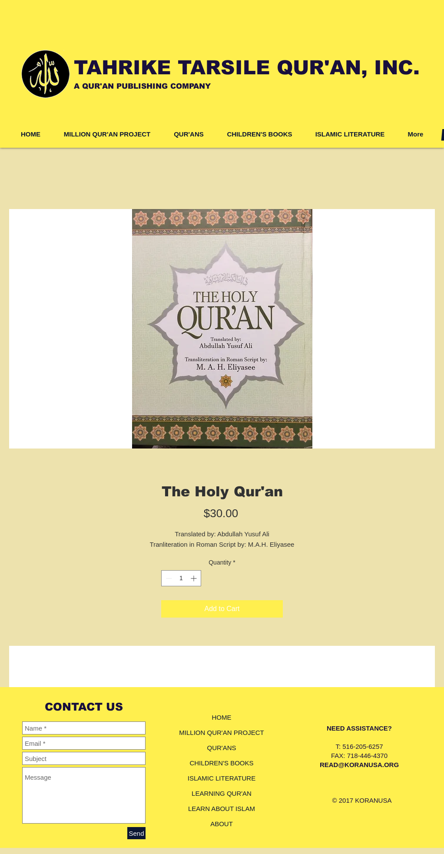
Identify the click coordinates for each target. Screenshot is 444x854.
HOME (222, 717)
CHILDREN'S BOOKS (221, 763)
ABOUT (221, 823)
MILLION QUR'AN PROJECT (221, 732)
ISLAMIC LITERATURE (221, 778)
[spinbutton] (181, 578)
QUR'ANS (221, 747)
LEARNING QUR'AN (222, 793)
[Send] (136, 833)
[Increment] (194, 578)
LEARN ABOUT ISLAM (221, 808)
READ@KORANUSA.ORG (359, 764)
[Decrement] (167, 578)
